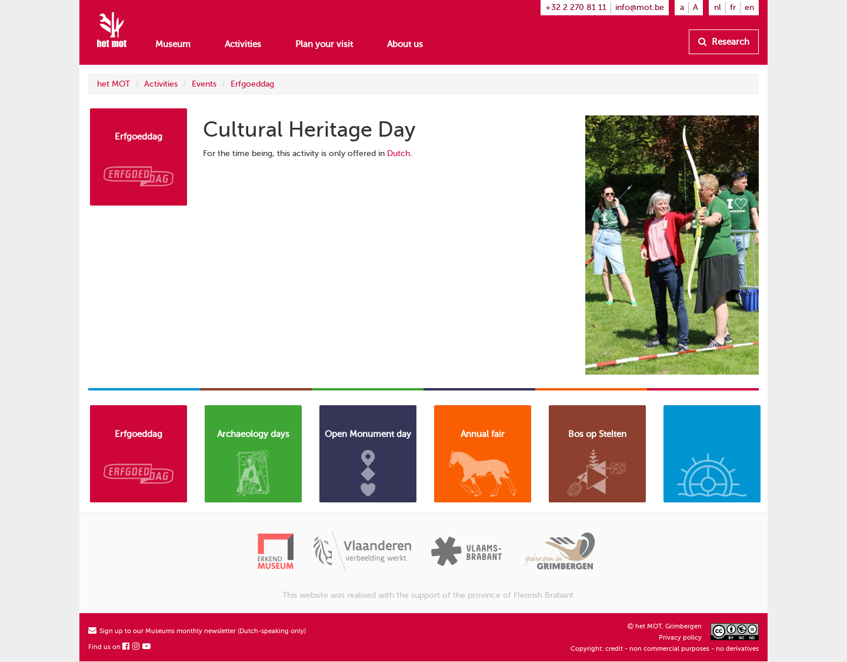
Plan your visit (324, 44)
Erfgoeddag (252, 84)
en (749, 7)
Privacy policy (680, 637)
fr (733, 7)
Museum (173, 44)
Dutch (398, 153)
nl (717, 7)
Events (204, 84)
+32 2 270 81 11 (575, 7)
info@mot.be (639, 7)
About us (405, 44)
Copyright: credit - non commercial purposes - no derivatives (665, 649)
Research (723, 42)
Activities (243, 44)
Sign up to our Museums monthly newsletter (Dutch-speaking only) (197, 631)
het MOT (113, 84)
